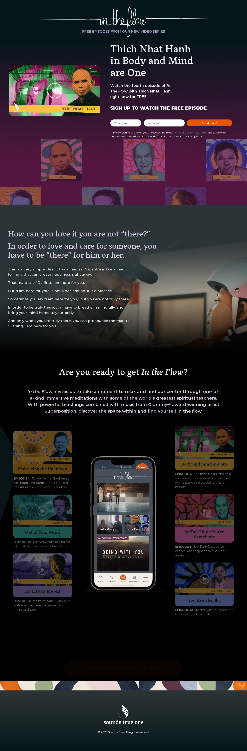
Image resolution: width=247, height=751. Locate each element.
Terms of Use (181, 132)
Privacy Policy (198, 132)
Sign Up (209, 123)
